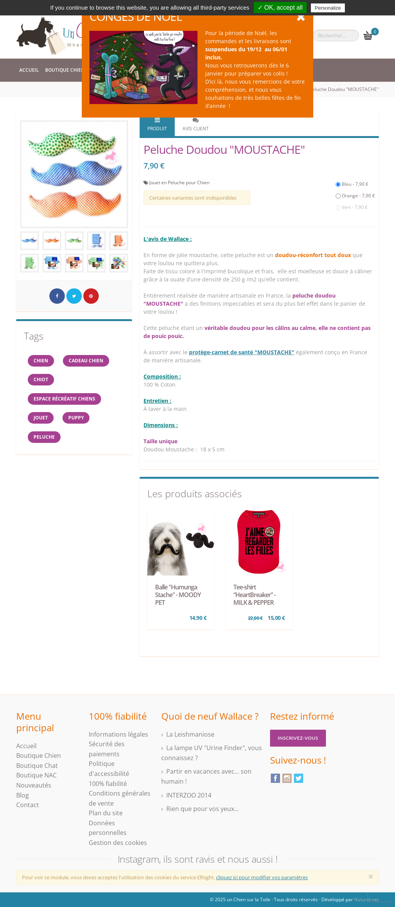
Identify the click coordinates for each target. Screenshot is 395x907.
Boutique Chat (37, 765)
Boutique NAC (36, 775)
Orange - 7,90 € (355, 195)
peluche (44, 437)
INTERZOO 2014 (188, 795)
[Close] (370, 876)
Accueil (29, 70)
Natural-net (366, 899)
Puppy (76, 418)
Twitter (298, 778)
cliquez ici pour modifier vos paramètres (262, 877)
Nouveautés (33, 785)
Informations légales (118, 734)
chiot (41, 380)
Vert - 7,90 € (352, 207)
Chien (41, 360)
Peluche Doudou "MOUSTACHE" (344, 89)
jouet (41, 418)
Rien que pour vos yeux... (202, 808)
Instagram (287, 778)
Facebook (275, 778)
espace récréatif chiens (64, 399)
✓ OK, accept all (280, 7)
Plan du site (106, 813)
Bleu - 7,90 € (352, 184)
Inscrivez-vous (298, 738)
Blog (22, 795)
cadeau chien (86, 360)
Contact (27, 805)
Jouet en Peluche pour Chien (179, 182)
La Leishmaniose (190, 734)
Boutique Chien (64, 70)
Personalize (328, 8)
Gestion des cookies (118, 842)
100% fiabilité (108, 783)
